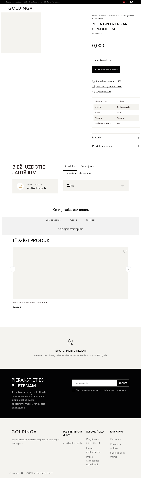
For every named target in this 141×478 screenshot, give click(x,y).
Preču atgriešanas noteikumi (92, 460)
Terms (49, 473)
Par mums (115, 439)
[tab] (116, 137)
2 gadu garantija (35, 2)
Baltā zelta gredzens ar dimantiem (30, 302)
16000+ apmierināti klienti (16, 6)
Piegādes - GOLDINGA (93, 441)
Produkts (70, 166)
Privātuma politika (115, 446)
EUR (132, 2)
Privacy (40, 473)
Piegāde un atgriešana (78, 173)
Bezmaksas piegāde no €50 (16, 2)
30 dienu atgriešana (52, 2)
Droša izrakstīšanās (93, 450)
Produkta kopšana (116, 146)
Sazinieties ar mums (117, 455)
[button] (2, 237)
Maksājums (87, 166)
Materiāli (116, 137)
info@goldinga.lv (72, 443)
